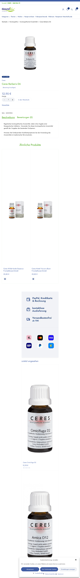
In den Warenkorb (25, 100)
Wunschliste (67, 9)
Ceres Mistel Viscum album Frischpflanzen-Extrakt (41, 269)
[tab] (8, 117)
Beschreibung (8, 117)
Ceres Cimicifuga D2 (29, 462)
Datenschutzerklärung (51, 574)
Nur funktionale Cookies (49, 569)
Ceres (3, 80)
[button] (76, 560)
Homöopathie (13, 22)
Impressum (60, 574)
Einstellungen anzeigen (68, 569)
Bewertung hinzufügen (9, 87)
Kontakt (4, 3)
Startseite (4, 22)
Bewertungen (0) (25, 117)
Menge (4, 96)
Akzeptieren (30, 569)
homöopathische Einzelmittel (29, 22)
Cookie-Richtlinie (39, 573)
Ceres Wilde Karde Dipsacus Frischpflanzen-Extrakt (13, 269)
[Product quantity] (8, 99)
